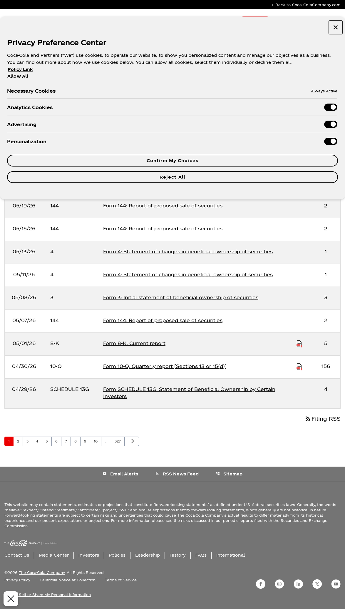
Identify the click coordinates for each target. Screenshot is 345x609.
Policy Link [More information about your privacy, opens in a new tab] (20, 69)
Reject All (172, 176)
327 (118, 441)
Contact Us (16, 555)
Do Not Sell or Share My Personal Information (47, 595)
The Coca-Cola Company (42, 572)
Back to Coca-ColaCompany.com (306, 4)
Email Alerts (120, 473)
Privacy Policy (17, 580)
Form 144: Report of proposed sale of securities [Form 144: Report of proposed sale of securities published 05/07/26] (162, 320)
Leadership (147, 555)
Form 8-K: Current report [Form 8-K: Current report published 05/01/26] (134, 343)
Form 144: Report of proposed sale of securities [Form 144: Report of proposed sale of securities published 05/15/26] (162, 228)
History (178, 555)
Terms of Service (121, 580)
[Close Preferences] (8, 598)
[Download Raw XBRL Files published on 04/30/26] (299, 366)
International (230, 555)
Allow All (17, 76)
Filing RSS (322, 418)
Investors (88, 555)
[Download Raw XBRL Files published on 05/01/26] (299, 343)
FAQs (201, 555)
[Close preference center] (335, 27)
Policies (117, 555)
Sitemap (229, 473)
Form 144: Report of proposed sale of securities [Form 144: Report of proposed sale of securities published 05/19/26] (162, 205)
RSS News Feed (177, 473)
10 (97, 441)
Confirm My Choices (172, 160)
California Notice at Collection (68, 580)
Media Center (54, 555)
